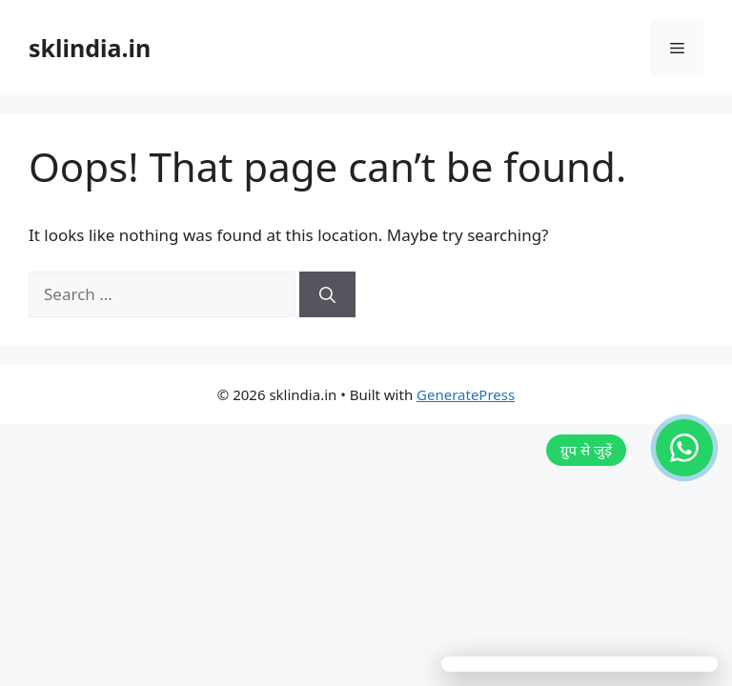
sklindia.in (90, 47)
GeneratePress (466, 394)
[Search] (327, 294)
